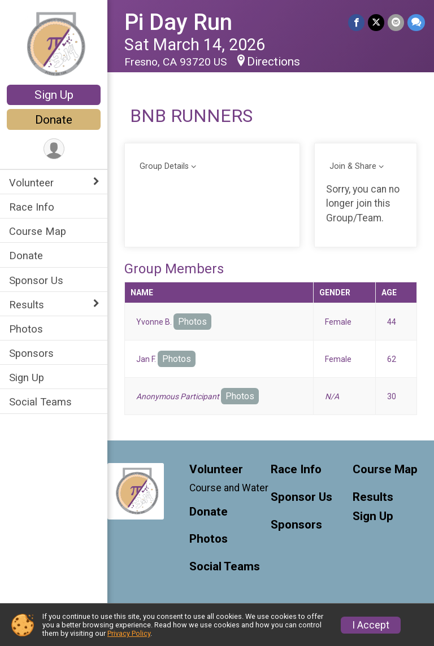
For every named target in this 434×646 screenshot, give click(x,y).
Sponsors (31, 353)
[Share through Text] (416, 22)
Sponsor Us (36, 280)
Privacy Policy (128, 633)
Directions (273, 61)
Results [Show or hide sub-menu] (26, 305)
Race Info (31, 207)
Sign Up (53, 95)
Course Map (37, 231)
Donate (53, 119)
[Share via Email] (396, 22)
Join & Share (352, 166)
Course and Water (228, 488)
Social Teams (40, 402)
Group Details (164, 166)
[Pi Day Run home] (53, 43)
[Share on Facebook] (356, 22)
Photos (26, 329)
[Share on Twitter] (376, 22)
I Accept (370, 625)
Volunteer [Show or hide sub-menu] (31, 183)
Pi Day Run (178, 22)
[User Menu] (54, 148)
